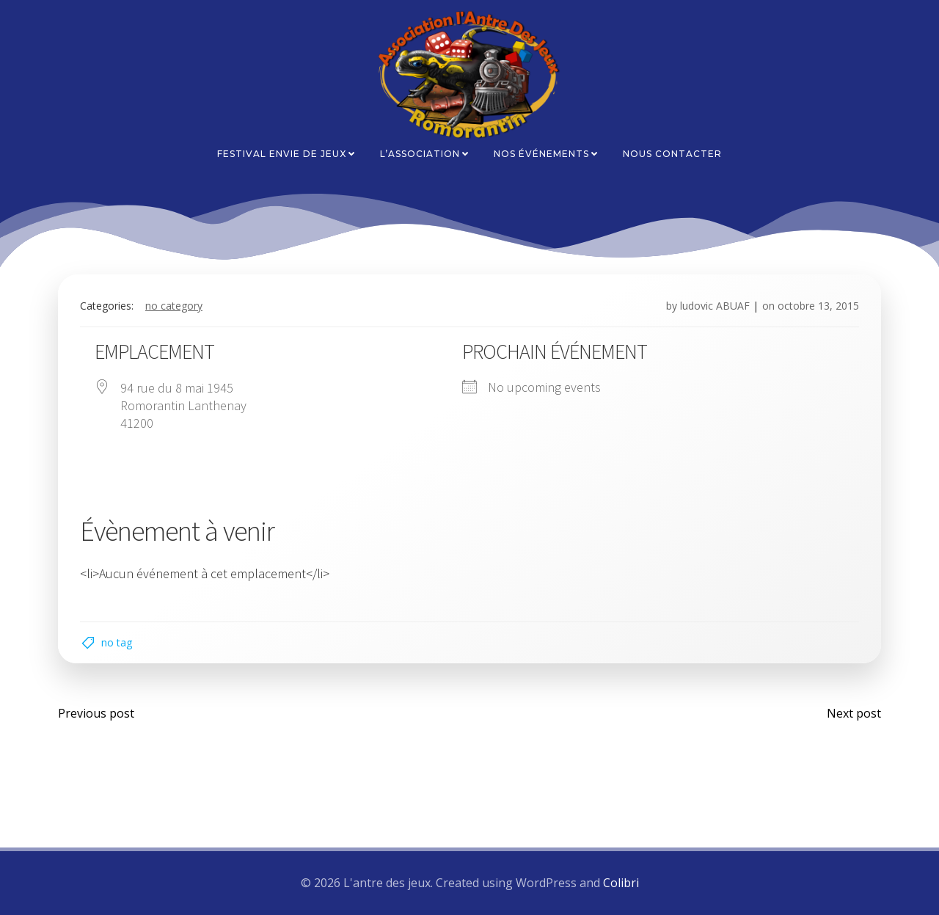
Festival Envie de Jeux (287, 153)
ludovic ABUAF (715, 306)
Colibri (621, 883)
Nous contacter (672, 153)
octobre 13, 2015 (818, 306)
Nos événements (546, 153)
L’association (425, 153)
